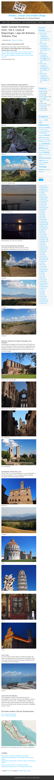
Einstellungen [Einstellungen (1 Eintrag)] (41, 131)
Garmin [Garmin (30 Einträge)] (47, 135)
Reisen (9, 770)
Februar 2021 (43, 204)
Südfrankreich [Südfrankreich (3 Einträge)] (42, 164)
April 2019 (42, 231)
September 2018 (44, 241)
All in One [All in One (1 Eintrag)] (42, 120)
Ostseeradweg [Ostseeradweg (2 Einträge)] (42, 150)
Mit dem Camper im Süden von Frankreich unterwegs (14, 764)
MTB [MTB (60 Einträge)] (41, 148)
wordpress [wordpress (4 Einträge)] (41, 171)
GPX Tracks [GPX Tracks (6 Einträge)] (45, 138)
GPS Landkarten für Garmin (29, 22)
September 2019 (44, 227)
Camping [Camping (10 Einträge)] (47, 127)
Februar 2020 (43, 219)
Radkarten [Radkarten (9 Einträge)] (46, 152)
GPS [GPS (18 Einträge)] (40, 138)
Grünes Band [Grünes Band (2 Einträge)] (41, 139)
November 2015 (44, 259)
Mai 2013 (42, 293)
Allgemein (42, 91)
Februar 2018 (43, 246)
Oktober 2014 (43, 271)
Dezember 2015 (44, 258)
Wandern (42, 108)
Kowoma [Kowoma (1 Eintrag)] (49, 141)
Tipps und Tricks (44, 105)
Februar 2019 (43, 234)
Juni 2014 (42, 274)
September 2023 (44, 191)
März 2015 (42, 264)
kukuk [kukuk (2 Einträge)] (40, 143)
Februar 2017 (43, 251)
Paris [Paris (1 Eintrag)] (46, 150)
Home (3, 22)
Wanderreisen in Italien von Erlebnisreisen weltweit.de (14, 755)
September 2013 (44, 286)
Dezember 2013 (44, 283)
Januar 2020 (43, 221)
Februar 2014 (43, 279)
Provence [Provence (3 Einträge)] (41, 152)
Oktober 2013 (43, 284)
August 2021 (43, 202)
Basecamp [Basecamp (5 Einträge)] (41, 127)
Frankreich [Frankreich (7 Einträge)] (44, 133)
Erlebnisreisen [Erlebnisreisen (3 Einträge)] (47, 131)
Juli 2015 (42, 263)
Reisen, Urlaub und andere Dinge (27, 15)
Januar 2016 (43, 256)
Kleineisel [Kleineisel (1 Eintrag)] (45, 141)
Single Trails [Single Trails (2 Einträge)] (45, 160)
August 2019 (43, 229)
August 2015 (43, 261)
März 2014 (42, 278)
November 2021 (44, 201)
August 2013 (43, 288)
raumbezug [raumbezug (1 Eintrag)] (45, 154)
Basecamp (42, 93)
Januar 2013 (43, 298)
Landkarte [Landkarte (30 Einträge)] (45, 144)
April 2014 (42, 276)
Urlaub (28, 770)
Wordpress (43, 110)
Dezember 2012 (44, 300)
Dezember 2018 (44, 237)
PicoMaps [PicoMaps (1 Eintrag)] (48, 150)
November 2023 (44, 187)
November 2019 (44, 224)
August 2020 (43, 209)
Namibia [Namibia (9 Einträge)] (45, 148)
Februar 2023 (43, 196)
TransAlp (42, 106)
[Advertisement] (18, 70)
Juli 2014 (42, 273)
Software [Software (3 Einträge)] (41, 162)
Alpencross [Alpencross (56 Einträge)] (44, 125)
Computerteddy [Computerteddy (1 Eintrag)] (41, 129)
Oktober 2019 (43, 226)
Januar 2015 (43, 268)
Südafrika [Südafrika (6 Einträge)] (45, 162)
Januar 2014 (43, 281)
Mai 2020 (42, 214)
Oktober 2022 (43, 199)
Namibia (42, 95)
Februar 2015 (43, 266)
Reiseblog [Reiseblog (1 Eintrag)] (49, 154)
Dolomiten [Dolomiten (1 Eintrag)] (46, 129)
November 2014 (44, 269)
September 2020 (44, 207)
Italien (24, 770)
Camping (20, 770)
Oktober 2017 (43, 249)
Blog (8, 22)
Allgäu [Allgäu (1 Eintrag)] (40, 120)
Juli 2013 (42, 289)
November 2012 (44, 301)
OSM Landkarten (44, 96)
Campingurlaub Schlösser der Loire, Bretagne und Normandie (16, 766)
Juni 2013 (42, 291)
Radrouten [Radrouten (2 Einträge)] (41, 154)
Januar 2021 (43, 206)
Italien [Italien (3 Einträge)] (42, 141)
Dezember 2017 (44, 248)
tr (22, 40)
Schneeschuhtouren (45, 100)
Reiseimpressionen (16, 22)
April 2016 (42, 253)
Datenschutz (48, 22)
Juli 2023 (42, 192)
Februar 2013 (43, 296)
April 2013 (42, 294)
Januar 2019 (43, 236)
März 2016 (42, 254)
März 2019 (42, 232)
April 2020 (42, 216)
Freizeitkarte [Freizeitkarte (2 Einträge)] (41, 135)
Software (42, 103)
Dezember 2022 (44, 197)
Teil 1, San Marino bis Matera (8, 714)
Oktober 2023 (43, 189)
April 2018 (42, 243)
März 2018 (42, 244)
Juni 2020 (42, 212)
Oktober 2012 (43, 303)
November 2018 (44, 239)
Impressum (41, 22)
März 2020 (42, 217)
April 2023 (42, 194)
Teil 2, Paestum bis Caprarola (8, 715)
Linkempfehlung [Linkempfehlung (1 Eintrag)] (45, 145)
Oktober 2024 (43, 186)
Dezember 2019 (44, 222)
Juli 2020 (42, 211)
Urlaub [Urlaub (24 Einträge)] (41, 169)
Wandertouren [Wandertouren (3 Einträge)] (47, 169)
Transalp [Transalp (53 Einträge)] (42, 167)
